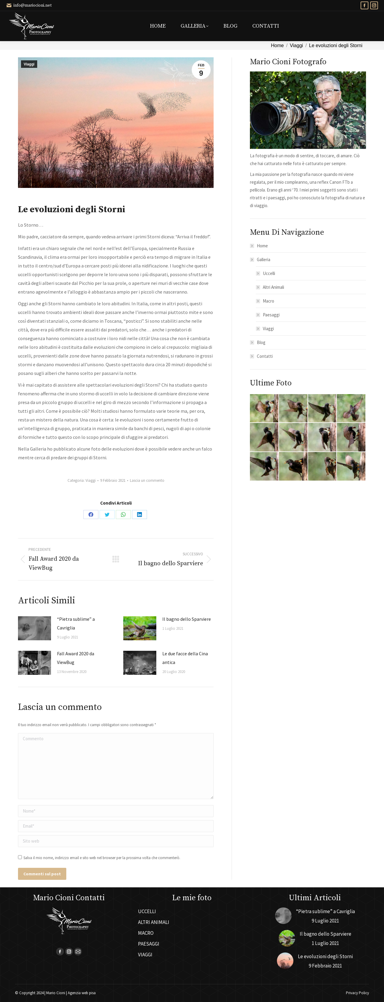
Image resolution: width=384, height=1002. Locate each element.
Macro (268, 301)
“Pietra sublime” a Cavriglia (76, 623)
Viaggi (29, 64)
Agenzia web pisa (82, 992)
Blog (261, 342)
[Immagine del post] (34, 628)
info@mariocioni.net (29, 5)
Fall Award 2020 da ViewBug (75, 657)
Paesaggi (271, 315)
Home (262, 246)
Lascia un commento (147, 480)
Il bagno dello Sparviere (186, 619)
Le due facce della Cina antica (185, 657)
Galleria (260, 259)
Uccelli (269, 273)
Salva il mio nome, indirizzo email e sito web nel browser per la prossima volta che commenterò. (101, 857)
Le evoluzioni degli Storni (325, 956)
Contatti (265, 356)
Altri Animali (273, 287)
